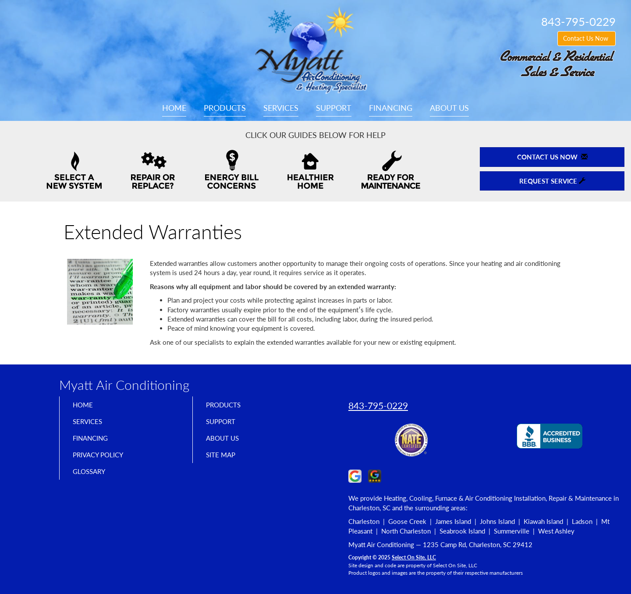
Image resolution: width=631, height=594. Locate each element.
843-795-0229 (378, 405)
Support (333, 108)
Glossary (92, 479)
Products (225, 108)
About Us (449, 108)
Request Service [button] (552, 181)
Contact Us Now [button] (586, 38)
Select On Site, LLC (414, 557)
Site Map (223, 461)
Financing (390, 108)
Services (280, 108)
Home (174, 108)
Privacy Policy (103, 461)
